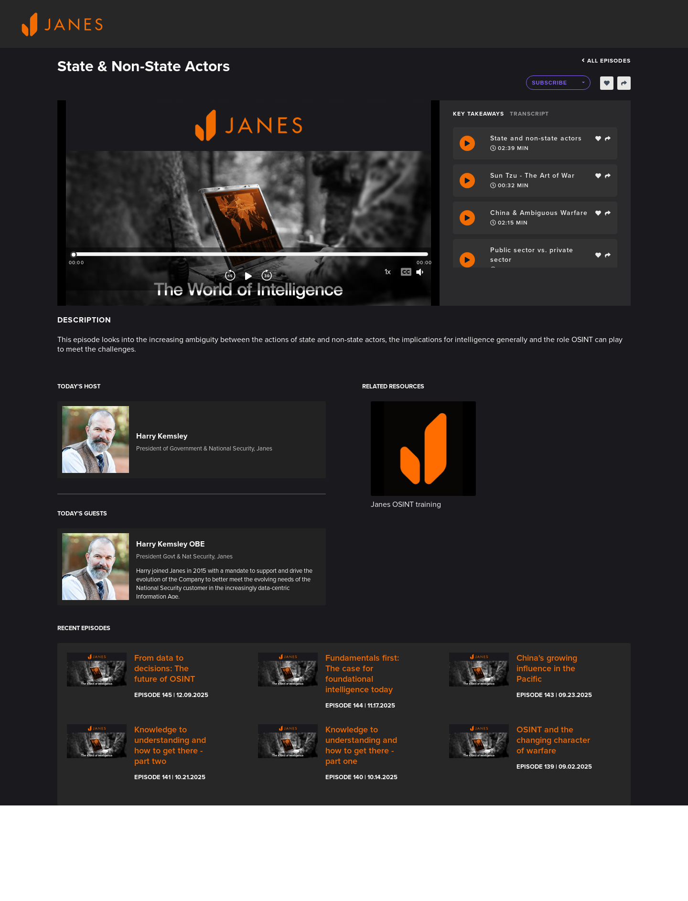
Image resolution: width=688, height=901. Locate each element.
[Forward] (266, 276)
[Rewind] (230, 276)
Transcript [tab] (529, 113)
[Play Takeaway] (467, 143)
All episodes (606, 60)
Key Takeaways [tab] (478, 113)
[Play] (248, 276)
